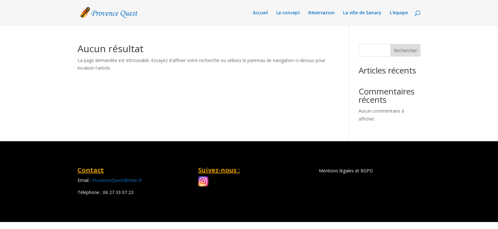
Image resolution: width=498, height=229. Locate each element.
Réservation (321, 13)
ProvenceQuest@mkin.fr (117, 180)
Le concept (288, 13)
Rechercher (405, 50)
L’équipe (399, 13)
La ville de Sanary (362, 13)
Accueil (260, 13)
